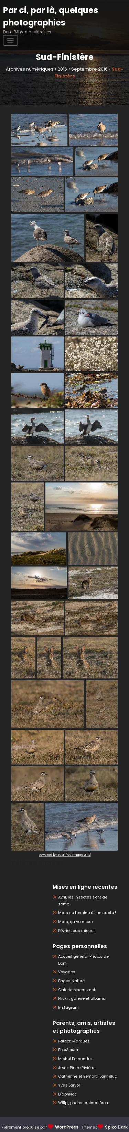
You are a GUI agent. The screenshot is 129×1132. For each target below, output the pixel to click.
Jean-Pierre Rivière (75, 1054)
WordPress (66, 1114)
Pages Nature (70, 967)
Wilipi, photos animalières (81, 1089)
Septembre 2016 (87, 69)
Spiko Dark (116, 1114)
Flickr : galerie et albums (80, 985)
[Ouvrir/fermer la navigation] (10, 39)
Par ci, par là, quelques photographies (48, 15)
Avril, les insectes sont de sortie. (86, 897)
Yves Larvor (68, 1072)
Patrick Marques (72, 1027)
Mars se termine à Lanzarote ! (85, 905)
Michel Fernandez (74, 1045)
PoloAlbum (67, 1036)
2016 (62, 69)
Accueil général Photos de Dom (86, 949)
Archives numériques (31, 69)
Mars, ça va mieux (74, 914)
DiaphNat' (67, 1080)
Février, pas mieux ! (75, 923)
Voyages (66, 958)
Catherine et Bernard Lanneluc (86, 1063)
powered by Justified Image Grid (65, 854)
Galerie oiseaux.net (75, 976)
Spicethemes (72, 1122)
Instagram (67, 994)
